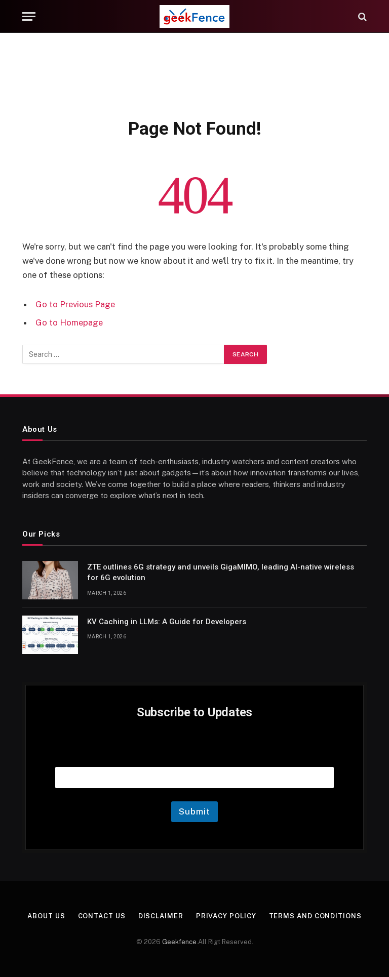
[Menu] (28, 16)
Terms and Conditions (315, 916)
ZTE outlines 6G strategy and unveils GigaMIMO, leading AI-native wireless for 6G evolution (220, 572)
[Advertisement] (194, 73)
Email (194, 754)
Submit (194, 811)
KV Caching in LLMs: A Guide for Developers (166, 621)
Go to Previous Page (75, 304)
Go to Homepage (69, 322)
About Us (46, 916)
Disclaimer (160, 916)
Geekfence (179, 942)
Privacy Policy (226, 916)
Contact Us (102, 916)
